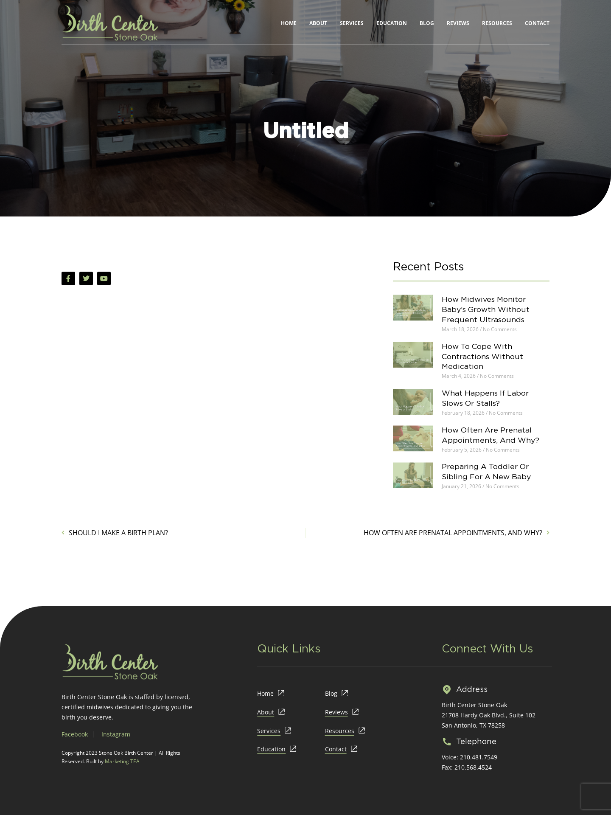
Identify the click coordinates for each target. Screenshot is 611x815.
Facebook (75, 734)
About (318, 23)
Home (289, 23)
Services (352, 23)
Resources (497, 23)
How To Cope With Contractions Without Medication (486, 356)
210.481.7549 (478, 757)
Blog (427, 23)
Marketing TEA (122, 761)
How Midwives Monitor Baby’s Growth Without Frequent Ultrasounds (489, 309)
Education (391, 23)
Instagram (115, 734)
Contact (537, 23)
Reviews (458, 23)
